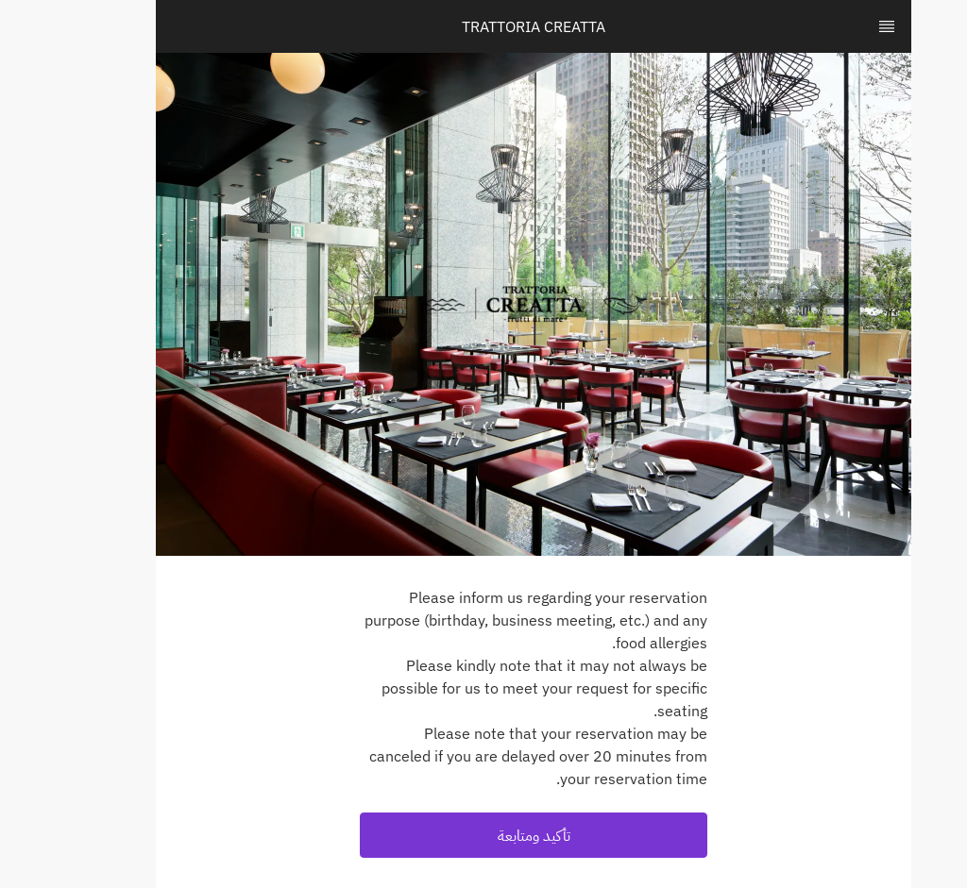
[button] (483, 835)
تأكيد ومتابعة (484, 835)
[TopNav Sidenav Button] (836, 26)
